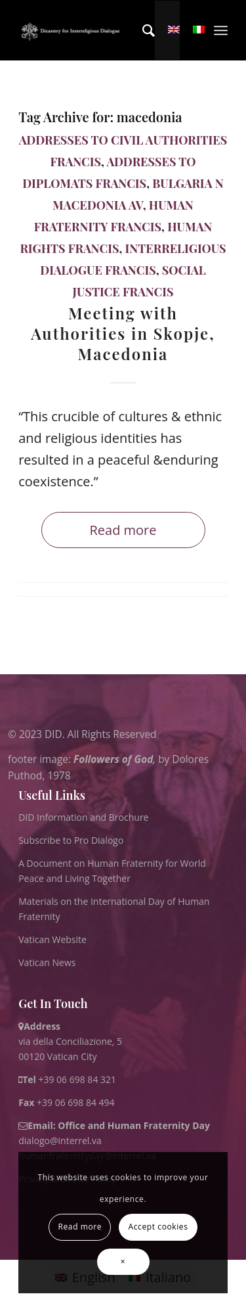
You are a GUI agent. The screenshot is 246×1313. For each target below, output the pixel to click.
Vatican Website (52, 939)
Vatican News (46, 962)
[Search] (142, 30)
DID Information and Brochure (83, 817)
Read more (122, 530)
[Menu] (221, 30)
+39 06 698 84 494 (66, 1102)
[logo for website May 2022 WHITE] (72, 30)
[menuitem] (142, 30)
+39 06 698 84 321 (77, 1079)
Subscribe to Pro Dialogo (70, 840)
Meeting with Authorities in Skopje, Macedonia (123, 333)
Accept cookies (158, 1226)
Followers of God (113, 759)
